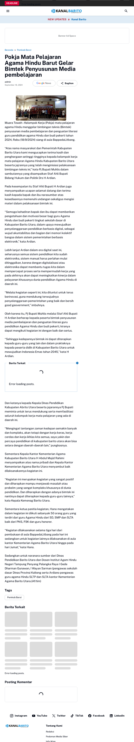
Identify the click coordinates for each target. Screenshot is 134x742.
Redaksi (50, 731)
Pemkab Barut (14, 597)
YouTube (39, 716)
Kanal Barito (78, 19)
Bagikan (67, 83)
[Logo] (17, 726)
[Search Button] (126, 11)
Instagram (18, 716)
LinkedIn (116, 716)
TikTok (76, 716)
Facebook (96, 716)
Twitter (59, 716)
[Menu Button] (8, 11)
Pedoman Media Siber (57, 736)
